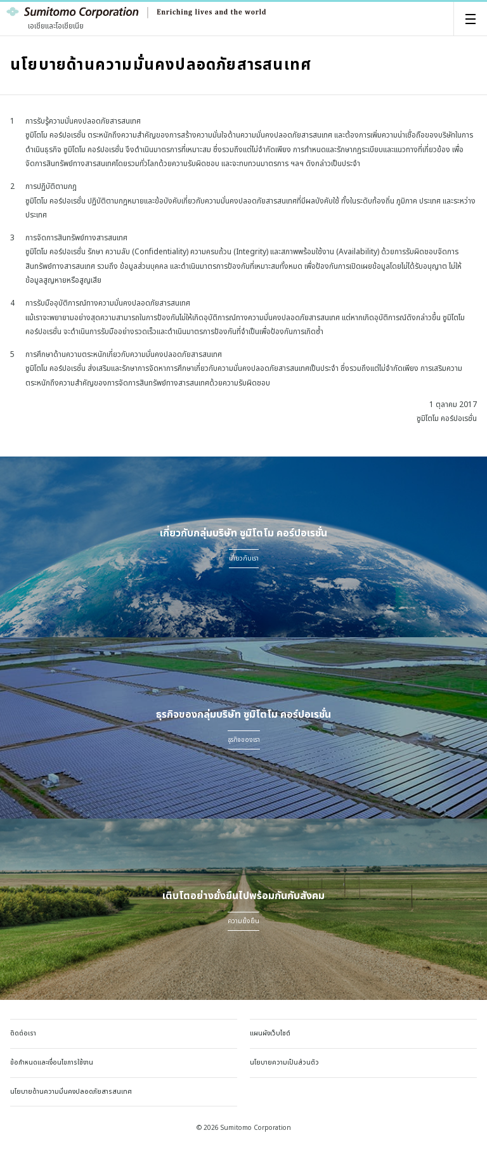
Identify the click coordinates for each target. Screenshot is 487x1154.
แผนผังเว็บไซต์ (270, 1033)
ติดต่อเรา (23, 1033)
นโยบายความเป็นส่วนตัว (284, 1063)
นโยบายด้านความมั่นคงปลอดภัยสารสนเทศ (71, 1092)
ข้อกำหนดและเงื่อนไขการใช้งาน (51, 1063)
